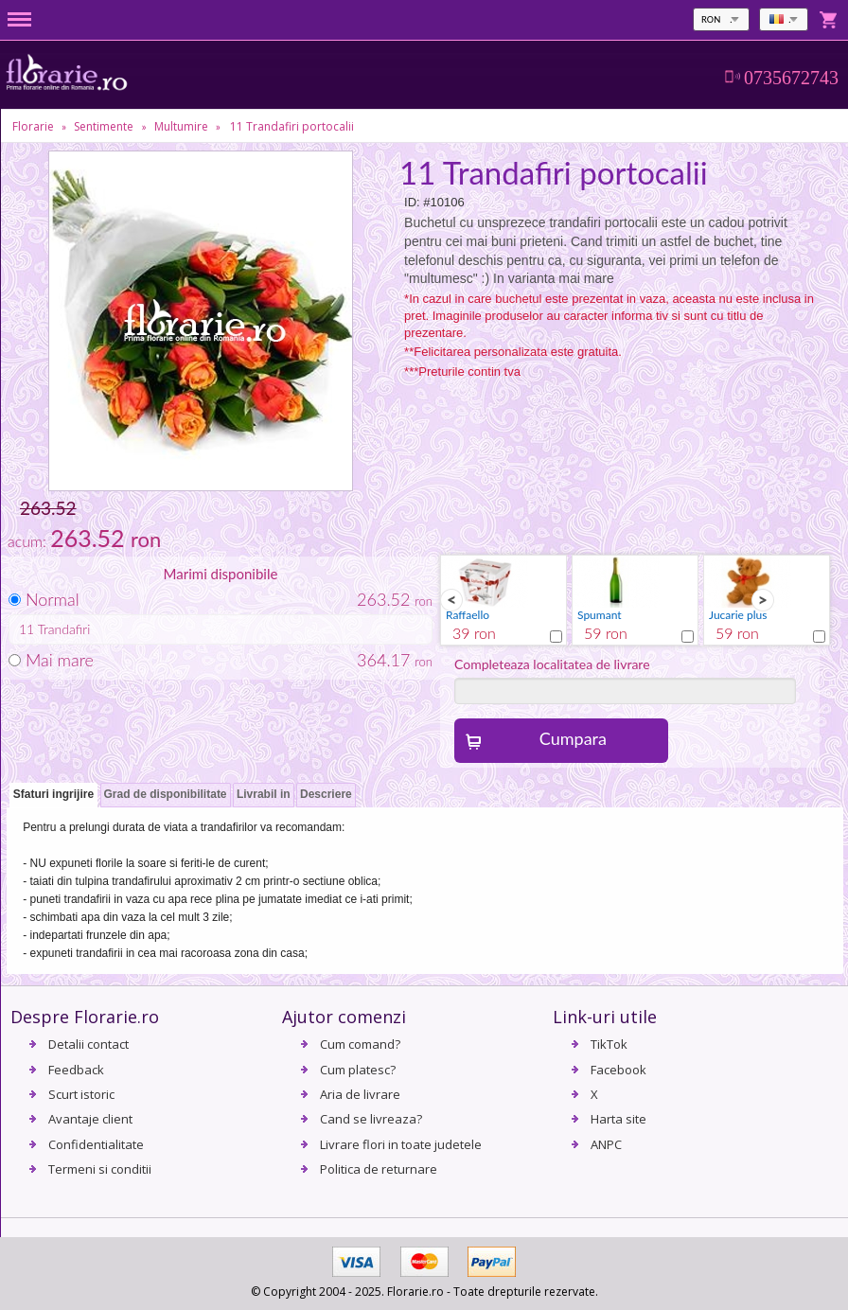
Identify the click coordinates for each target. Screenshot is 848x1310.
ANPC (606, 1144)
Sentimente (103, 126)
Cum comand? (360, 1044)
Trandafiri (64, 629)
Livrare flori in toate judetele (401, 1144)
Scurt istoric (81, 1094)
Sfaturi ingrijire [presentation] (53, 794)
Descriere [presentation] (326, 794)
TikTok (609, 1044)
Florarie (33, 126)
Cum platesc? (358, 1069)
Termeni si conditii (99, 1168)
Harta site (618, 1118)
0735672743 (791, 77)
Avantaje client (90, 1118)
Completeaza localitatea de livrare (552, 664)
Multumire (181, 126)
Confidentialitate (96, 1144)
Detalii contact (88, 1044)
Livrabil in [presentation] (264, 794)
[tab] (53, 795)
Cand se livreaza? (371, 1118)
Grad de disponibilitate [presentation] (165, 794)
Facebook (618, 1069)
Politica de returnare (378, 1168)
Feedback (76, 1069)
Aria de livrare (360, 1094)
